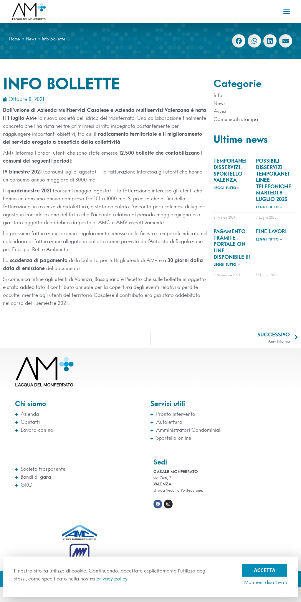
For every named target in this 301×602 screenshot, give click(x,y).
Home (14, 39)
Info (218, 95)
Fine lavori (271, 231)
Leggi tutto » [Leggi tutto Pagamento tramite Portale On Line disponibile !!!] (227, 264)
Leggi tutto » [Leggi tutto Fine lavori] (269, 239)
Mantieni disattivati (265, 582)
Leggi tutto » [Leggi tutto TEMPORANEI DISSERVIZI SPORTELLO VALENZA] (227, 188)
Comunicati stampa (236, 119)
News (31, 39)
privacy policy (112, 579)
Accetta (264, 568)
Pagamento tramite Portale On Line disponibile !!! (232, 244)
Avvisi (220, 111)
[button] (286, 11)
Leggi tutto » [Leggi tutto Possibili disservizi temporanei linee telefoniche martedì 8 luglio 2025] (269, 207)
